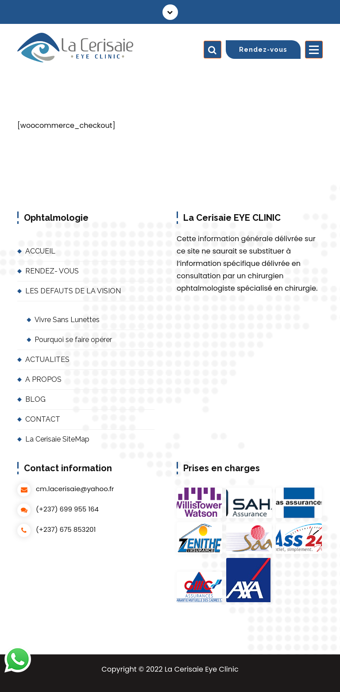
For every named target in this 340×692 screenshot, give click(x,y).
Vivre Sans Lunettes (67, 319)
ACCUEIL (40, 251)
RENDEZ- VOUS (52, 271)
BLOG (35, 399)
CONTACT (42, 419)
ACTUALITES (47, 359)
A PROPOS (43, 379)
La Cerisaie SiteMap (57, 439)
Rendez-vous (263, 49)
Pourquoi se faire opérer (73, 339)
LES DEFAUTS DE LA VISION (73, 291)
